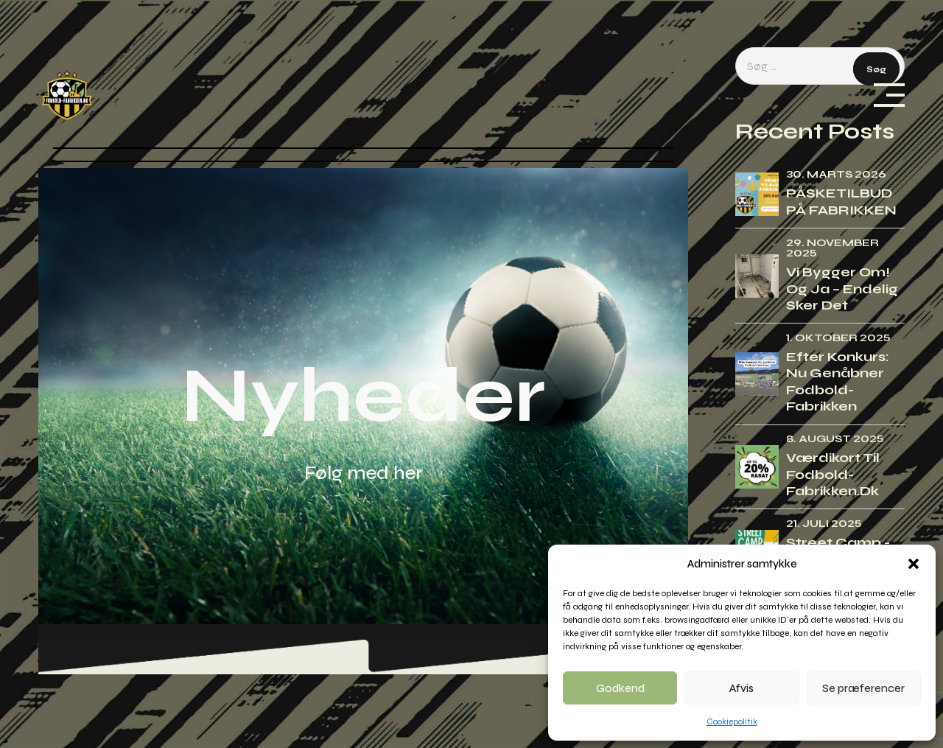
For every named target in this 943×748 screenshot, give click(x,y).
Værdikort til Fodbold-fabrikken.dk (833, 474)
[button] (913, 563)
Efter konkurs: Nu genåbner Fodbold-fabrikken (837, 382)
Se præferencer (863, 688)
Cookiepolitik (732, 721)
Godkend (620, 688)
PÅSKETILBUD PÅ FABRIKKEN (841, 201)
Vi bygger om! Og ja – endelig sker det (842, 288)
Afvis (741, 688)
